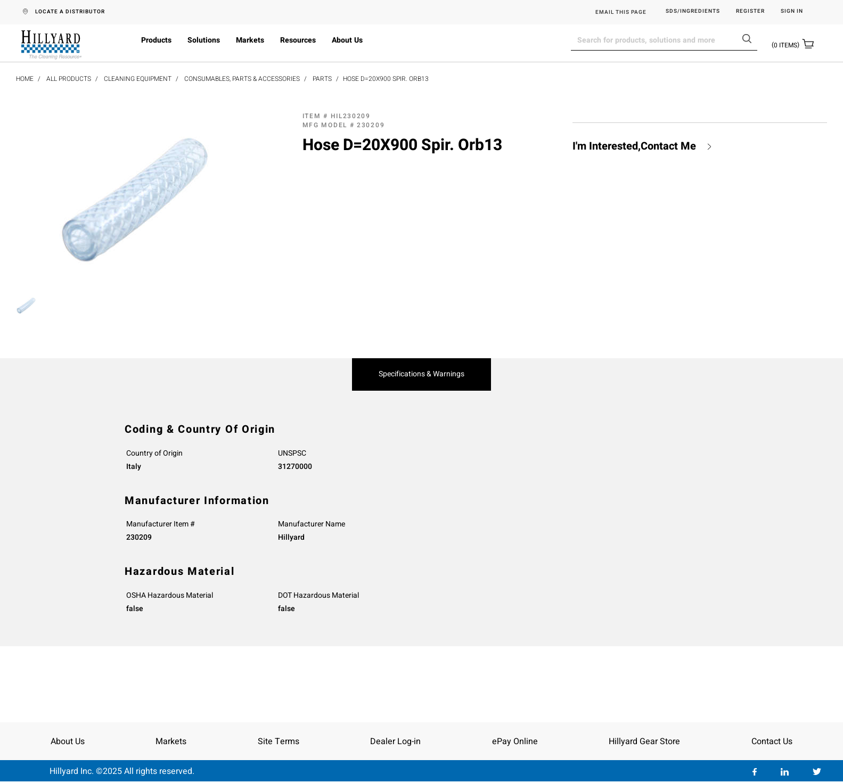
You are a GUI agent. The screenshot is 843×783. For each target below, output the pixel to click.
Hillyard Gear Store (644, 741)
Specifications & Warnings (421, 374)
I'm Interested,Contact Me (634, 146)
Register (750, 11)
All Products (68, 79)
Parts (322, 79)
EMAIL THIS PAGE (620, 12)
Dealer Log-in (395, 741)
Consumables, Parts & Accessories (242, 79)
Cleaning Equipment (137, 79)
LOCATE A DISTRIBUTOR (70, 11)
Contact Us (771, 741)
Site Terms (278, 741)
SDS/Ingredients (693, 11)
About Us (347, 40)
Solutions (203, 40)
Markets (250, 40)
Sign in (792, 11)
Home (25, 79)
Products (156, 40)
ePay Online (515, 741)
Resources (298, 40)
